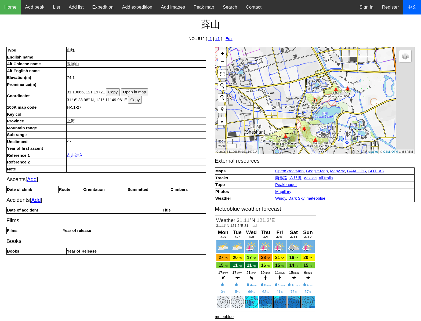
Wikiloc (310, 178)
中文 (412, 7)
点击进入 (75, 155)
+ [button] (222, 54)
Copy (113, 92)
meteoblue (316, 198)
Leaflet (373, 151)
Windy (280, 198)
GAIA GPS (356, 171)
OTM (394, 151)
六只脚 (295, 178)
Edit (229, 38)
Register (390, 7)
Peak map (204, 7)
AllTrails (326, 178)
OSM (386, 151)
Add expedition (137, 7)
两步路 (281, 178)
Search (230, 7)
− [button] (222, 62)
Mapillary (283, 191)
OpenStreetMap (289, 171)
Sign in (366, 7)
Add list (76, 7)
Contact (254, 7)
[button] (222, 109)
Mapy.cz (337, 171)
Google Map (317, 171)
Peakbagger (286, 184)
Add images (173, 7)
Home (10, 7)
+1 (217, 38)
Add (32, 179)
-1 (210, 38)
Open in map (134, 92)
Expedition (102, 7)
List (56, 7)
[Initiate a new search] (222, 86)
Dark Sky (296, 198)
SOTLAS (376, 171)
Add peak (34, 7)
